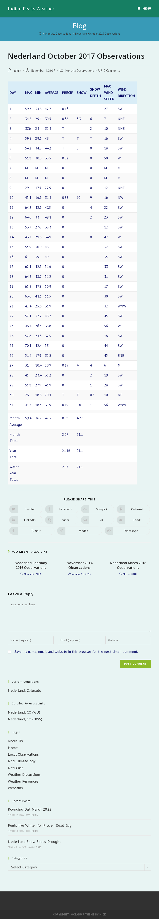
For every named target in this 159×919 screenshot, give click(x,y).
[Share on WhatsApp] (127, 531)
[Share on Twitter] (25, 509)
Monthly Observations (79, 71)
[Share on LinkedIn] (25, 520)
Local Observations (23, 754)
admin (17, 71)
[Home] (40, 33)
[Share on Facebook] (61, 509)
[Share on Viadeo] (79, 531)
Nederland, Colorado (24, 690)
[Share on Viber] (61, 520)
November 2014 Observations (79, 565)
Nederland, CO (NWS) (25, 719)
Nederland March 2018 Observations (128, 565)
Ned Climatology (21, 761)
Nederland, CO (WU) (24, 712)
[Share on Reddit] (133, 520)
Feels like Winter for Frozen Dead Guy (39, 825)
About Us (15, 740)
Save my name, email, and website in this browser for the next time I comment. (76, 651)
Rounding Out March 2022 (29, 809)
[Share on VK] (97, 520)
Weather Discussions (24, 774)
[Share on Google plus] (97, 509)
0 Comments (112, 71)
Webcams (15, 787)
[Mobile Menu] (144, 8)
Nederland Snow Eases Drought (34, 841)
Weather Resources (23, 781)
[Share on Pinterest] (133, 509)
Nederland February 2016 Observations (31, 565)
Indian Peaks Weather (31, 8)
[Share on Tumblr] (31, 531)
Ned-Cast (15, 767)
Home (12, 747)
